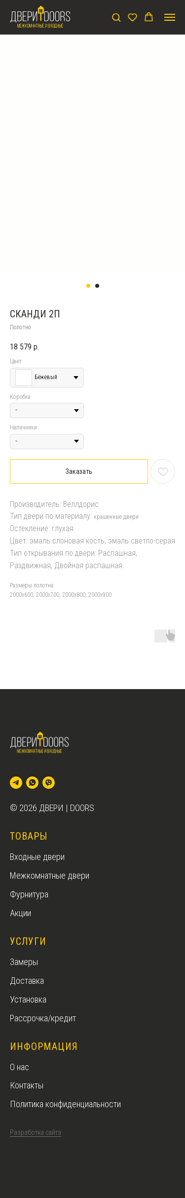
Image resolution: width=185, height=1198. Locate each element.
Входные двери (37, 856)
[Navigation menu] (169, 17)
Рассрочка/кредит (43, 1018)
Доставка (27, 980)
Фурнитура (29, 894)
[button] (116, 17)
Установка (28, 999)
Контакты (26, 1085)
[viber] (48, 782)
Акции (20, 913)
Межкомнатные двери (49, 875)
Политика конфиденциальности (65, 1104)
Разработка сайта (35, 1132)
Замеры (24, 962)
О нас (19, 1067)
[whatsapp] (32, 782)
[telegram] (16, 782)
